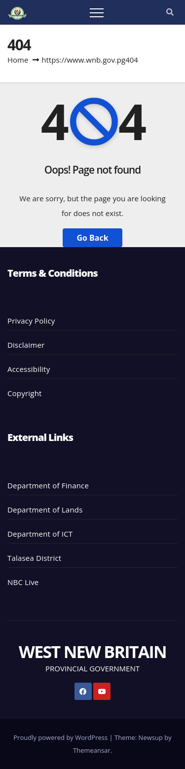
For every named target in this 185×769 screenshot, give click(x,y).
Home (17, 60)
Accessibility (28, 369)
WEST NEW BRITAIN (92, 651)
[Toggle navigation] (96, 12)
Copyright (24, 393)
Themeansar (92, 750)
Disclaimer (25, 345)
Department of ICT (40, 534)
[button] (170, 12)
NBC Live (22, 582)
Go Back (92, 237)
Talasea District (34, 558)
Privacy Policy (31, 321)
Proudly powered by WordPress (61, 737)
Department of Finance (48, 485)
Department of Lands (45, 509)
